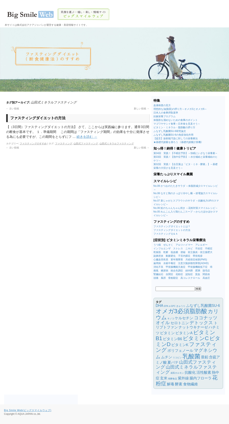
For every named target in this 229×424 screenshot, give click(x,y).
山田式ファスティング (85, 143)
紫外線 (183, 378)
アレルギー (201, 244)
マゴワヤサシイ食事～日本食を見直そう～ (176, 123)
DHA (159, 306)
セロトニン (179, 323)
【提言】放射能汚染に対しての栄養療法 (175, 138)
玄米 (163, 378)
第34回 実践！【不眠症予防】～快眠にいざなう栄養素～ (185, 153)
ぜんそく (168, 244)
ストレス (178, 248)
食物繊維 (190, 384)
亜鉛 (204, 357)
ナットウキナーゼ (193, 327)
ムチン (166, 357)
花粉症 (179, 274)
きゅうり (180, 306)
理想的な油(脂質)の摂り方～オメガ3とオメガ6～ (180, 109)
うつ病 (157, 244)
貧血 (197, 274)
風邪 (163, 278)
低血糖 (174, 252)
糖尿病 (164, 270)
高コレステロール (190, 278)
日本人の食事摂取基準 (165, 112)
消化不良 (158, 266)
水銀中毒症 (169, 263)
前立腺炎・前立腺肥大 (200, 252)
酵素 (178, 384)
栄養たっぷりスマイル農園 (173, 174)
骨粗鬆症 (173, 278)
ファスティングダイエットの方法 (37, 118)
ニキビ (189, 248)
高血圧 (206, 278)
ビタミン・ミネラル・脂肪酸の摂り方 (174, 127)
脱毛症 (206, 270)
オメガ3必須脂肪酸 (181, 311)
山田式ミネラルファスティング (116, 143)
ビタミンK (179, 345)
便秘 (182, 252)
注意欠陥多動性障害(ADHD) (193, 263)
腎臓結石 (158, 274)
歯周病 (157, 263)
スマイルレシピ (164, 181)
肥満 (197, 270)
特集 (156, 100)
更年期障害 (177, 259)
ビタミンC (196, 338)
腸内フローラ (201, 378)
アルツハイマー (184, 244)
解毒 (170, 384)
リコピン (177, 357)
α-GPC (172, 306)
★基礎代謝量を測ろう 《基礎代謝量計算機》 (178, 142)
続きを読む (87, 136)
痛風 (155, 270)
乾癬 (165, 252)
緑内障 (189, 270)
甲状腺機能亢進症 (175, 266)
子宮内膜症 (184, 255)
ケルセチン (184, 318)
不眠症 (208, 248)
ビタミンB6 (172, 339)
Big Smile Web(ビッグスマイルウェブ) (27, 410)
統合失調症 (177, 270)
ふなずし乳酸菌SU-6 (203, 306)
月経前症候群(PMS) (196, 259)
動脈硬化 (171, 255)
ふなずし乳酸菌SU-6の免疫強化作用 (173, 134)
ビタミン (167, 333)
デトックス (201, 322)
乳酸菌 (191, 356)
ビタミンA (184, 333)
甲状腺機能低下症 (198, 266)
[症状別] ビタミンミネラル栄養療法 (179, 240)
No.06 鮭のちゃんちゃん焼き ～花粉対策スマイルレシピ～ (185, 208)
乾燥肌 (157, 252)
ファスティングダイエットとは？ (171, 226)
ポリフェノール (180, 351)
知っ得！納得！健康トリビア (174, 148)
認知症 (189, 274)
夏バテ (172, 362)
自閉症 (169, 274)
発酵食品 (172, 378)
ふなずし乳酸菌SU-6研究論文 (169, 131)
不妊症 (199, 248)
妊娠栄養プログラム (164, 116)
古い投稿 (12, 108)
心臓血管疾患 (160, 259)
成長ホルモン (177, 373)
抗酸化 (190, 372)
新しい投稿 (141, 108)
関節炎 (206, 274)
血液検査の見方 (162, 105)
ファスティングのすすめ (33, 143)
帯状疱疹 (198, 255)
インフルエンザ (162, 248)
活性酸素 (203, 372)
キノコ (170, 318)
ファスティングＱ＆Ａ (165, 233)
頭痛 (155, 278)
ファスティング (63, 143)
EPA (166, 306)
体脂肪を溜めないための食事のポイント (175, 120)
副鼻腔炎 (158, 255)
